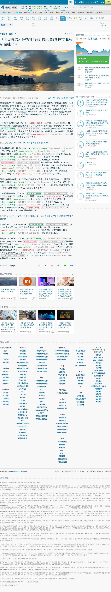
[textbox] (94, 7)
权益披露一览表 (22, 418)
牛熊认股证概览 (62, 393)
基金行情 (80, 378)
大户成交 (42, 395)
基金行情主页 (80, 375)
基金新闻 (80, 381)
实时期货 (22, 360)
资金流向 (42, 398)
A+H (22, 421)
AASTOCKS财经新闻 (62, 351)
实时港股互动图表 (42, 360)
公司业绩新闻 (22, 403)
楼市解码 (98, 402)
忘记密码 (5, 377)
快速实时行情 (42, 351)
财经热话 (98, 378)
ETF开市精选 (98, 370)
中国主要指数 (22, 357)
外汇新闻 (80, 357)
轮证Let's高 (98, 383)
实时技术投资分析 (42, 416)
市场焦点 (98, 381)
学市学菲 (98, 368)
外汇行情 (80, 354)
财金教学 (5, 362)
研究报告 (62, 384)
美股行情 (62, 445)
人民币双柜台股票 (22, 368)
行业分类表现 (22, 371)
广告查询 (5, 398)
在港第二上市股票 (22, 386)
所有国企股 (22, 377)
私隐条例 (5, 404)
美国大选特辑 (98, 376)
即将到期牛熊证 (62, 429)
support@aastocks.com (17, 471)
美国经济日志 (62, 459)
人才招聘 (5, 396)
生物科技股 (22, 389)
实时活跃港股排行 (22, 362)
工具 (80, 387)
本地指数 (22, 351)
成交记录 (42, 392)
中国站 (5, 354)
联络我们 (5, 383)
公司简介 (5, 393)
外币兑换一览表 (80, 365)
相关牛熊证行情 (41, 368)
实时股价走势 (41, 387)
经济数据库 (22, 432)
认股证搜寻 (62, 402)
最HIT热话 (85, 97)
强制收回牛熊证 (62, 432)
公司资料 (41, 413)
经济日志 (22, 429)
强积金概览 (80, 396)
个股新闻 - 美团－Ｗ (8, 34)
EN (13, 2)
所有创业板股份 (22, 383)
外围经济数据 (62, 462)
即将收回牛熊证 (62, 426)
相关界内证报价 (41, 371)
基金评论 (62, 378)
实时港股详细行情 (42, 354)
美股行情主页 (62, 442)
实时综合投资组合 (42, 419)
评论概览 (62, 369)
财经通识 (98, 391)
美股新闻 (62, 456)
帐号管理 (5, 374)
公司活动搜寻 (22, 412)
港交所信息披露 (62, 357)
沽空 (41, 389)
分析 (62, 450)
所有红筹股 (22, 380)
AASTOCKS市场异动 (41, 410)
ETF (23, 392)
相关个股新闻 (6, 274)
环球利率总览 (22, 438)
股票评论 (62, 372)
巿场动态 (80, 362)
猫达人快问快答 (98, 360)
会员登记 (5, 372)
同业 (41, 401)
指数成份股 (22, 374)
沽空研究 (22, 397)
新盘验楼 (98, 396)
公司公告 (22, 394)
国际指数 (22, 354)
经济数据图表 (22, 435)
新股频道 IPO (22, 415)
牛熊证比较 (62, 420)
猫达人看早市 (98, 358)
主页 (5, 351)
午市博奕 (98, 365)
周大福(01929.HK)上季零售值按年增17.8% (29, 143)
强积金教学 (80, 405)
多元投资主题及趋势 (98, 373)
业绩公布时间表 (22, 409)
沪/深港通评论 (62, 375)
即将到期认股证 (62, 408)
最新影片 (98, 355)
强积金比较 (80, 402)
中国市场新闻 (62, 360)
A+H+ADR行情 (23, 426)
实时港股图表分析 (42, 357)
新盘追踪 (98, 399)
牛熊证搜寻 (62, 418)
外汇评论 (62, 381)
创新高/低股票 (22, 365)
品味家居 (98, 394)
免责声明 (5, 401)
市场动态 (62, 447)
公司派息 (22, 400)
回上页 (68, 33)
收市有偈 (98, 363)
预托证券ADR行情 (23, 423)
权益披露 (42, 404)
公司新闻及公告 (41, 407)
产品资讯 (5, 359)
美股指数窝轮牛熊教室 (98, 386)
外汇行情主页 (80, 351)
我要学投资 (98, 389)
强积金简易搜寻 (80, 399)
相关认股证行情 (41, 365)
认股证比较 (62, 405)
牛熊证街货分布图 (62, 423)
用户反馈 (5, 380)
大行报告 (22, 406)
